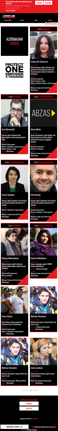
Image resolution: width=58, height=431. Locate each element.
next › (31, 390)
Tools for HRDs (7, 20)
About (36, 20)
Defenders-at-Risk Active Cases (42, 427)
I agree (39, 2)
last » (36, 390)
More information (10, 10)
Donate (22, 20)
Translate (54, 23)
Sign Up (29, 408)
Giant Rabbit (35, 419)
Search (50, 20)
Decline (48, 2)
